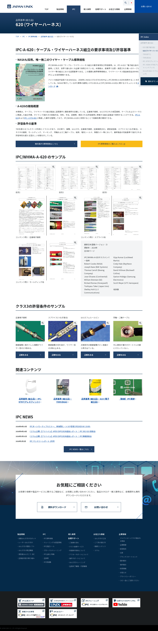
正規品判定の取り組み (27, 558)
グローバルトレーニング (52, 550)
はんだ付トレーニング (77, 562)
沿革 (121, 553)
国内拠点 (123, 560)
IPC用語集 (47, 562)
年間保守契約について (77, 550)
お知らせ (123, 572)
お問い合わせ (146, 6)
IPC (73, 9)
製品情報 (60, 9)
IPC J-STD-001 (30, 118)
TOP (46, 9)
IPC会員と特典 (49, 554)
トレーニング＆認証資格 (52, 542)
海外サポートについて (77, 558)
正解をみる (23, 354)
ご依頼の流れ (74, 542)
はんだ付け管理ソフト (27, 546)
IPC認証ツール (49, 546)
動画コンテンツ (100, 546)
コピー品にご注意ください (129, 580)
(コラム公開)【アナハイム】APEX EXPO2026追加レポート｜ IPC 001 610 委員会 (63, 431)
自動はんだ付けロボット (27, 538)
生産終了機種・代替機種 (78, 566)
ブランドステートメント (129, 557)
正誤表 (46, 558)
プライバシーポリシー (128, 576)
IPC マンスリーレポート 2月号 (42, 441)
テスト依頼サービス (76, 546)
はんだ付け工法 (100, 538)
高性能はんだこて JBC (27, 554)
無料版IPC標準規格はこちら (46, 143)
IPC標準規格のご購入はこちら (110, 143)
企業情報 (127, 9)
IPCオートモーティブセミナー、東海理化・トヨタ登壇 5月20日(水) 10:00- (60, 426)
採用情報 (123, 568)
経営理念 (123, 549)
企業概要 (123, 545)
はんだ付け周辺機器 (26, 550)
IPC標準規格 (48, 538)
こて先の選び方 (100, 542)
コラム (97, 550)
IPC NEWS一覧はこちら (79, 449)
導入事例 (87, 9)
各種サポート (100, 9)
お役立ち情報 (114, 9)
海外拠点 (123, 564)
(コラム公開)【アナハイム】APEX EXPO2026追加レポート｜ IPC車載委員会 (61, 436)
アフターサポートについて (78, 554)
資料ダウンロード (57, 507)
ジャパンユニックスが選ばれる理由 (130, 539)
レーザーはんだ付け (26, 542)
